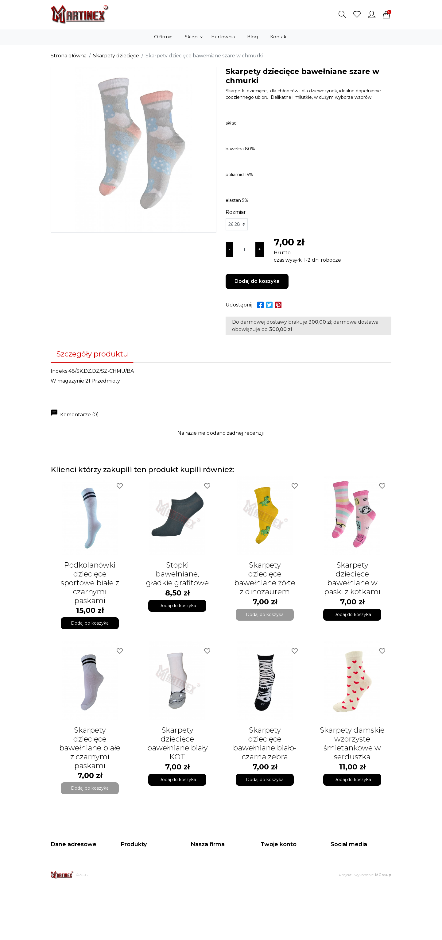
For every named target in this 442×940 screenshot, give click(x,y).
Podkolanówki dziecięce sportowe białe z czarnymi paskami (90, 583)
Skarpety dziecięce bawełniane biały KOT (177, 743)
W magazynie (67, 381)
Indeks (59, 371)
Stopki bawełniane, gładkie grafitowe (177, 574)
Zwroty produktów (280, 868)
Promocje (131, 861)
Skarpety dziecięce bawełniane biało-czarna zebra (265, 743)
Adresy (268, 891)
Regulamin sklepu (210, 868)
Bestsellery (132, 876)
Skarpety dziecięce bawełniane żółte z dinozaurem (264, 578)
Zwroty (198, 891)
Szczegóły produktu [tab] (92, 353)
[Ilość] (244, 249)
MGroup (383, 929)
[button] (342, 14)
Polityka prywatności (213, 861)
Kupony (269, 899)
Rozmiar (236, 212)
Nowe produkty (137, 868)
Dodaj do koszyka (257, 281)
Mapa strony (204, 907)
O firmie (199, 876)
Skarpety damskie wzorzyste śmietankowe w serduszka (352, 743)
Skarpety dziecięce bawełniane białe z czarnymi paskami (89, 748)
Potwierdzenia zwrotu (284, 884)
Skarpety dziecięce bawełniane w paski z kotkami (352, 578)
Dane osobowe (277, 861)
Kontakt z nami (207, 899)
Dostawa (200, 884)
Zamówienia (274, 876)
